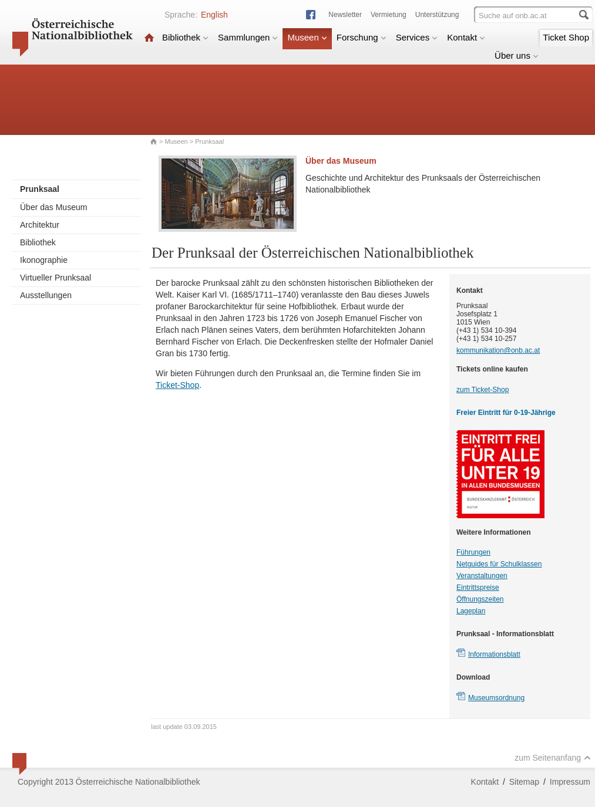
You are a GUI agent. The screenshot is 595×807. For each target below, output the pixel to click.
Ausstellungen (46, 295)
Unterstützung (437, 15)
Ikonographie (44, 260)
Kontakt (466, 37)
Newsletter (345, 15)
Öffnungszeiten (480, 599)
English (214, 14)
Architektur (39, 224)
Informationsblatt (494, 654)
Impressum (570, 781)
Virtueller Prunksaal (55, 277)
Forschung (361, 37)
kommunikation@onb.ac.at (498, 350)
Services (417, 37)
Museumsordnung (496, 698)
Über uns (517, 55)
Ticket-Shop (177, 385)
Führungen (473, 552)
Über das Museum (53, 207)
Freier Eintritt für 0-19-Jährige (506, 412)
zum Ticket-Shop (482, 390)
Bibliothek (185, 37)
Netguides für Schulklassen (499, 564)
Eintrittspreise (477, 587)
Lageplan (470, 611)
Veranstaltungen (481, 576)
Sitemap (524, 781)
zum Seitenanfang (553, 757)
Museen (307, 37)
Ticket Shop (566, 37)
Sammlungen (248, 37)
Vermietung (388, 15)
